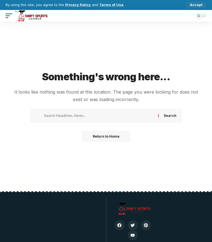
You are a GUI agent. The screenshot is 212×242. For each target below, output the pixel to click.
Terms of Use (111, 5)
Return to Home (106, 136)
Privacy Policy (78, 5)
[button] (196, 5)
